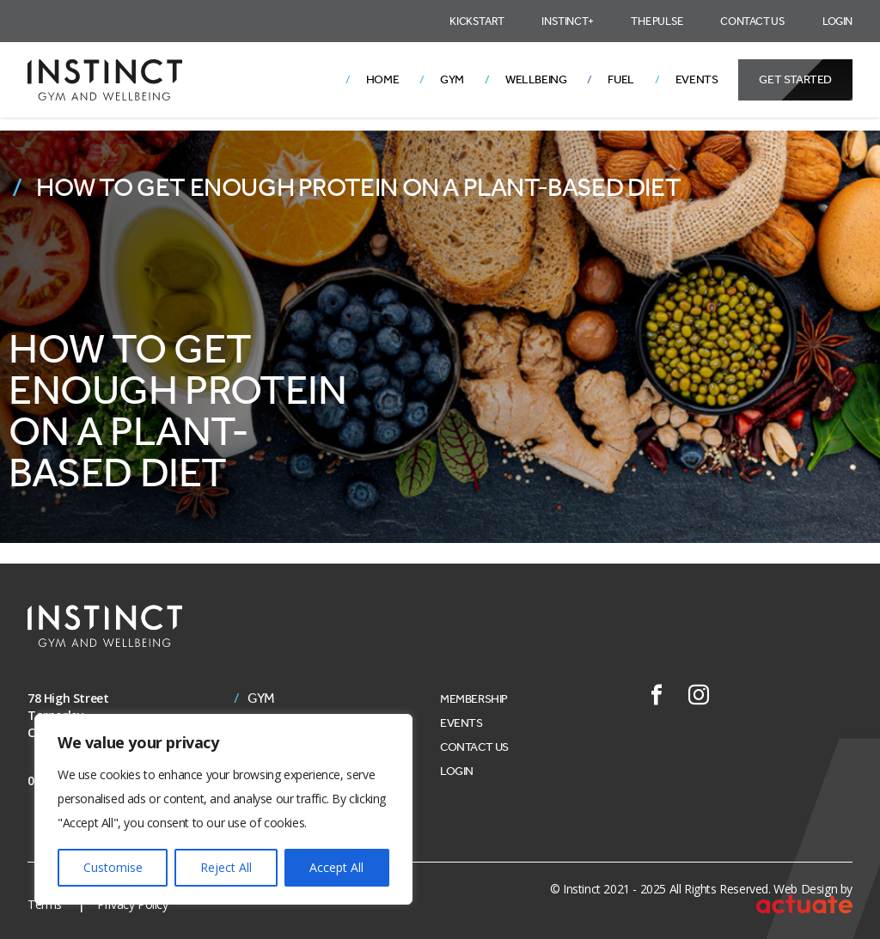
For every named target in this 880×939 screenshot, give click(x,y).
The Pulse (656, 21)
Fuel (620, 79)
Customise (113, 867)
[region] (223, 809)
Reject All (226, 867)
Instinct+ (567, 21)
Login (837, 21)
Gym (452, 79)
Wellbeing (535, 79)
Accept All (336, 867)
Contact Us (752, 21)
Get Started (795, 79)
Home (382, 79)
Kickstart (476, 21)
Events (696, 79)
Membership (474, 699)
